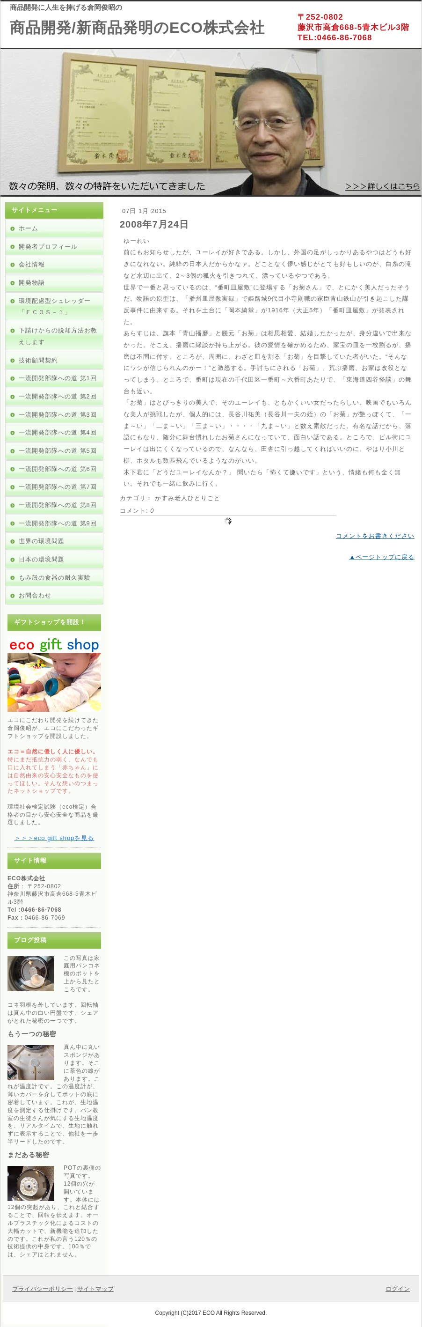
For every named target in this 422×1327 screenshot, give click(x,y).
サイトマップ (95, 1288)
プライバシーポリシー (42, 1288)
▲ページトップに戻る (382, 556)
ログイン (398, 1288)
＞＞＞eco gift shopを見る (55, 837)
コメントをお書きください (375, 535)
